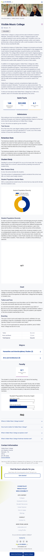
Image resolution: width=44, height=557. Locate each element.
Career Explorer (22, 507)
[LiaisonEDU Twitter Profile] (17, 541)
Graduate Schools (22, 501)
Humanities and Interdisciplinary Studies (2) (18, 351)
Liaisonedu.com (22, 527)
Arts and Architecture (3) (11, 358)
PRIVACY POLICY (22, 488)
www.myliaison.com (22, 546)
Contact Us (22, 520)
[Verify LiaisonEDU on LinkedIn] (27, 541)
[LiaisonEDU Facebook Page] (24, 541)
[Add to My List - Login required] (42, 24)
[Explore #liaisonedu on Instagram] (20, 541)
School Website (5, 457)
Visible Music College (18, 18)
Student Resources (22, 504)
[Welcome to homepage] (22, 544)
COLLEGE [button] (6, 31)
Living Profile (22, 530)
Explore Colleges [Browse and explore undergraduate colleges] (28, 554)
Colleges (22, 498)
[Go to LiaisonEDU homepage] (7, 2)
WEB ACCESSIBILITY (22, 491)
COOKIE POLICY (22, 486)
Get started (22, 475)
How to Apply (22, 510)
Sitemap (22, 513)
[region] (22, 242)
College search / (6, 18)
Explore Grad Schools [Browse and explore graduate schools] (16, 554)
